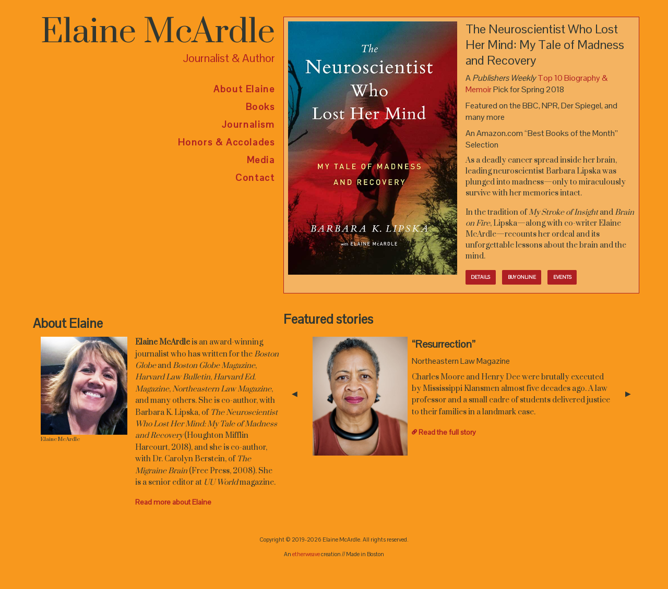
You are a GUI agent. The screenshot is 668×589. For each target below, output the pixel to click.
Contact (255, 177)
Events (562, 277)
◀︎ (299, 394)
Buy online (522, 277)
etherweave (306, 554)
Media (261, 160)
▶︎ (632, 394)
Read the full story (447, 432)
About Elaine (244, 89)
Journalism (248, 124)
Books (260, 107)
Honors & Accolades (226, 142)
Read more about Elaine (173, 502)
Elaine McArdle (158, 32)
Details (480, 277)
